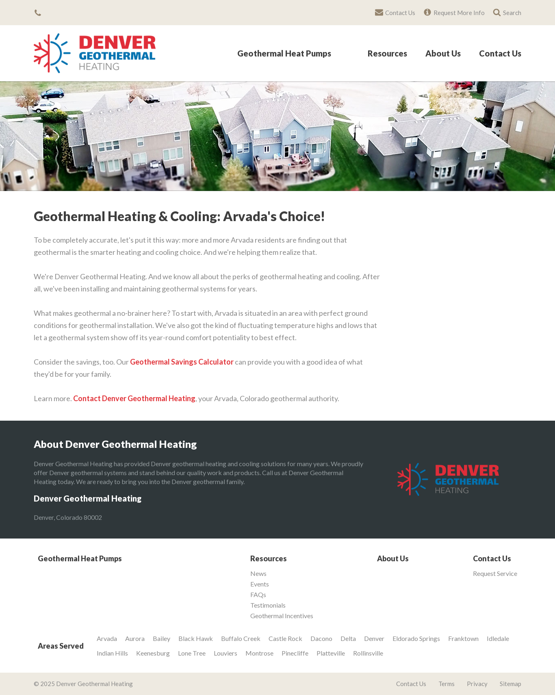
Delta (348, 638)
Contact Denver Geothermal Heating (134, 398)
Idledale (498, 638)
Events (259, 584)
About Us (443, 53)
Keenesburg (153, 653)
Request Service (495, 573)
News (258, 573)
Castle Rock (285, 638)
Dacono (321, 638)
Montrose (259, 653)
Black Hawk (195, 638)
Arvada (107, 638)
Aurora (135, 638)
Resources (387, 53)
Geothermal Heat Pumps (284, 53)
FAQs (258, 594)
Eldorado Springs (416, 638)
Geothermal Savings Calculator (182, 361)
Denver (374, 638)
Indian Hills (112, 653)
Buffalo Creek (240, 638)
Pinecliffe (295, 653)
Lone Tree (192, 653)
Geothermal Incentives (281, 615)
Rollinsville (368, 653)
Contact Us (500, 53)
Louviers (225, 653)
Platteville (331, 653)
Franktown (463, 638)
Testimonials (268, 605)
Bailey (161, 638)
